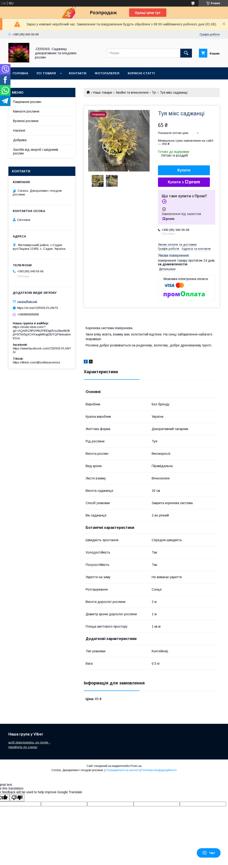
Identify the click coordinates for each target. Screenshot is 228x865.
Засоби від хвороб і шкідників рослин (35, 151)
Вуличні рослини (25, 121)
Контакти (77, 73)
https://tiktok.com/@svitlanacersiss (36, 362)
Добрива (20, 140)
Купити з (184, 182)
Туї (154, 92)
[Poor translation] (17, 798)
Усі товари (46, 73)
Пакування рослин (27, 102)
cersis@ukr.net (27, 301)
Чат (208, 853)
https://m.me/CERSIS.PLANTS (37, 308)
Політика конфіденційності (159, 770)
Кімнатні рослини (26, 111)
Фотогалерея (107, 73)
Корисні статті (141, 73)
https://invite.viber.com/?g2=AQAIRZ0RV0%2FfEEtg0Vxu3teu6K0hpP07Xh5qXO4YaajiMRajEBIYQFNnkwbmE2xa (42, 332)
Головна (20, 73)
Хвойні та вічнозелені (132, 92)
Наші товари (102, 92)
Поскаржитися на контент (122, 770)
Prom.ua (136, 766)
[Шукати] (186, 53)
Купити (184, 170)
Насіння (19, 130)
